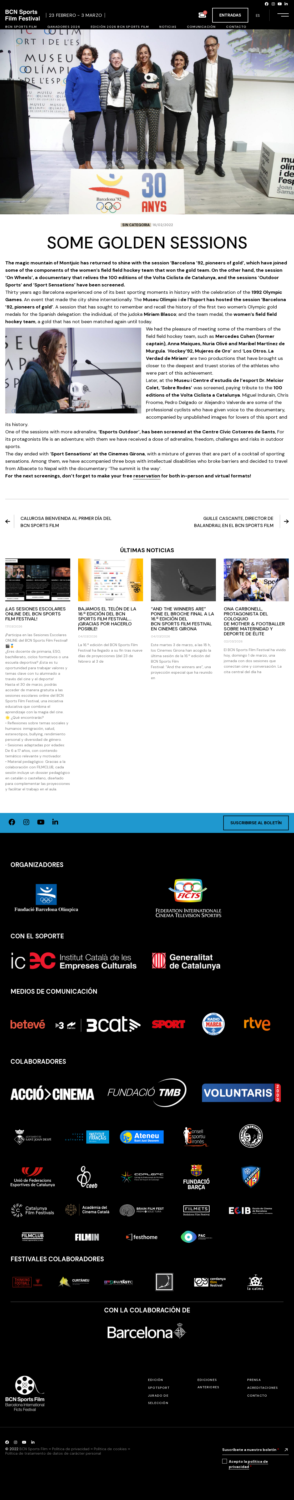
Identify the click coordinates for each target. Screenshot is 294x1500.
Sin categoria (136, 225)
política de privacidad (248, 1464)
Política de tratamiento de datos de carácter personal (53, 1453)
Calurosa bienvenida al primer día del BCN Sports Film (58, 521)
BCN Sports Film (33, 1448)
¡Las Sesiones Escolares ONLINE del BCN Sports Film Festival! (35, 614)
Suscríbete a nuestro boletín (250, 1449)
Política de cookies (110, 1448)
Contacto (257, 1395)
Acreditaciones (262, 1388)
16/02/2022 (163, 225)
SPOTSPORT (159, 1388)
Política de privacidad (70, 1448)
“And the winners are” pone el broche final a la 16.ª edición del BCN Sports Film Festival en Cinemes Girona (182, 619)
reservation (146, 476)
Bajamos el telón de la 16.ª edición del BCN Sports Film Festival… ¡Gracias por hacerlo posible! (107, 619)
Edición (155, 1380)
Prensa (254, 1380)
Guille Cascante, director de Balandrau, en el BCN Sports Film (241, 521)
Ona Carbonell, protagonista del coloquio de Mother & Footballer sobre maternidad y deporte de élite (255, 621)
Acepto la (248, 1464)
